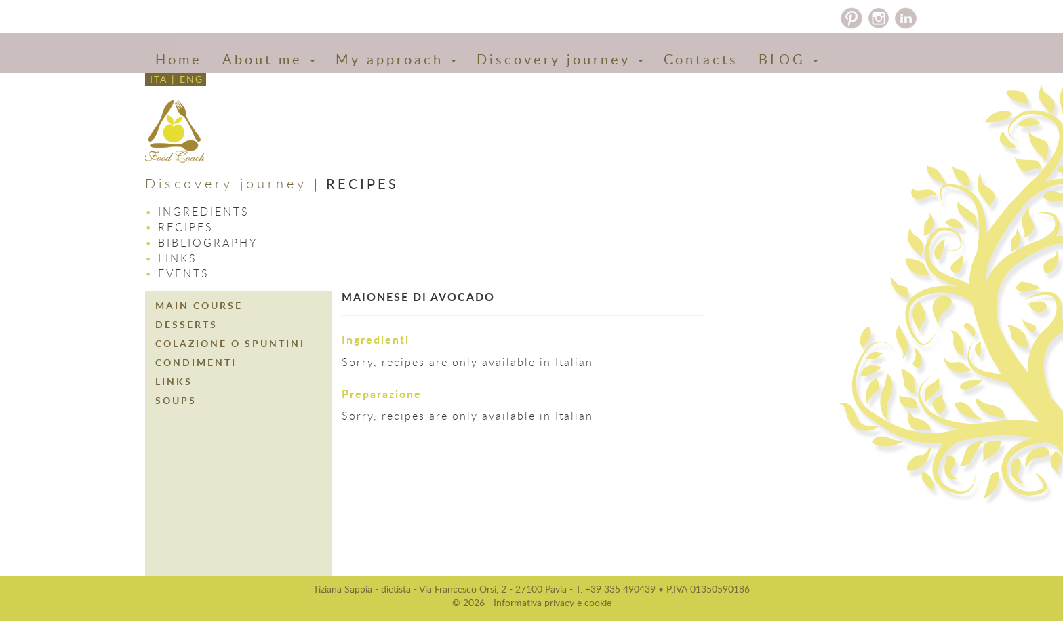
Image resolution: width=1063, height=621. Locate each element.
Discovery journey (560, 58)
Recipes (186, 227)
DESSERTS (186, 324)
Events (183, 273)
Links (177, 258)
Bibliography (208, 242)
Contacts (701, 58)
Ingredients (203, 211)
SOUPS (176, 400)
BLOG (788, 58)
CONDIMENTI (196, 362)
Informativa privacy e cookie (552, 602)
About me (268, 58)
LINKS (174, 381)
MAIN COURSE (199, 305)
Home (178, 58)
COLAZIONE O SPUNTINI (230, 343)
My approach (396, 58)
